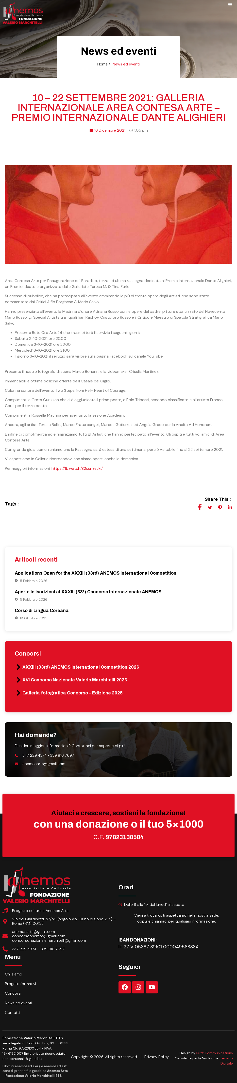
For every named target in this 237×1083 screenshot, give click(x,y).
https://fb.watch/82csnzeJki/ (77, 468)
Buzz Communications (214, 1053)
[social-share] (200, 507)
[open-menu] (230, 5)
